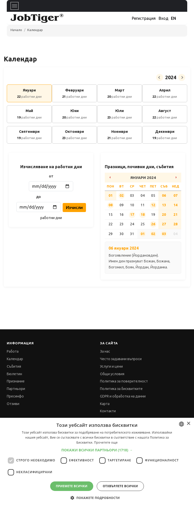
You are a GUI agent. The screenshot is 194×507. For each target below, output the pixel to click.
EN (173, 18)
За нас (105, 351)
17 (132, 215)
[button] (97, 450)
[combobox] (181, 424)
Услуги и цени (111, 366)
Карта (105, 404)
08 (111, 205)
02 (122, 195)
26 (153, 224)
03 (164, 234)
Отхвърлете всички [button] (120, 486)
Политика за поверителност (124, 381)
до (38, 197)
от (51, 176)
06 (164, 195)
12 (153, 205)
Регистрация (144, 18)
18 (143, 215)
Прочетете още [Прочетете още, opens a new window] (106, 442)
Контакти (108, 411)
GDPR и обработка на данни (123, 396)
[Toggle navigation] (15, 6)
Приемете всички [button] (71, 486)
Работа (13, 351)
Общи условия (112, 374)
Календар (35, 30)
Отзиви (13, 404)
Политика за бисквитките (121, 389)
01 (111, 195)
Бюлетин (14, 374)
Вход (163, 18)
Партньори (16, 389)
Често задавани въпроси (121, 359)
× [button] (188, 424)
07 (175, 195)
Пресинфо (15, 396)
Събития (14, 366)
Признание (16, 381)
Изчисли (74, 207)
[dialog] (97, 462)
